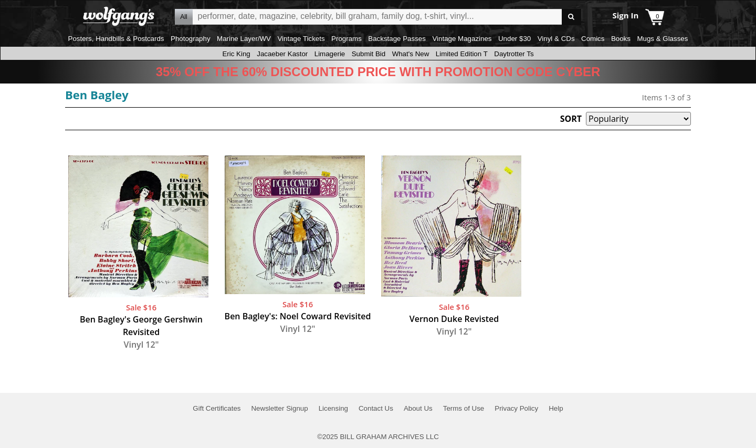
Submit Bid (368, 54)
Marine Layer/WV (244, 39)
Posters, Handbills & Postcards (116, 39)
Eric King (236, 54)
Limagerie (329, 54)
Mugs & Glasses (662, 39)
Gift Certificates (216, 408)
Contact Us (376, 408)
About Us (418, 408)
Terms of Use (464, 408)
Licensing (333, 408)
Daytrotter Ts (513, 54)
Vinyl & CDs (556, 39)
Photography (191, 39)
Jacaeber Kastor (282, 54)
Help (556, 408)
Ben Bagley (97, 94)
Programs (346, 39)
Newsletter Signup (279, 408)
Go (571, 17)
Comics (592, 39)
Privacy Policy (516, 408)
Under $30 (514, 39)
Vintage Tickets (300, 39)
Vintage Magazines (461, 39)
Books (621, 39)
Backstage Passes (397, 39)
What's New (410, 54)
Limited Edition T (462, 54)
